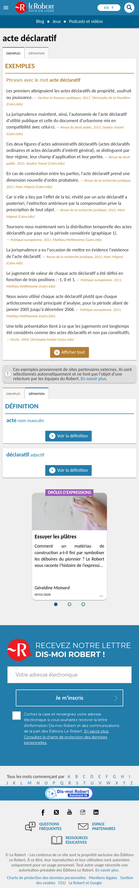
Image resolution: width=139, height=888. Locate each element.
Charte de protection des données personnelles (46, 877)
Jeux (56, 21)
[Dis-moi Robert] (70, 793)
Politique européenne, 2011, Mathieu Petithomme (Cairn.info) (56, 239)
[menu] (6, 7)
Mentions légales (103, 877)
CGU (62, 882)
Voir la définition (72, 436)
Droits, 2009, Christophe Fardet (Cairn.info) (42, 339)
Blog (40, 21)
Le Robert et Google (85, 882)
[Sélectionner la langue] (109, 7)
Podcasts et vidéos (86, 21)
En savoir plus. (94, 378)
